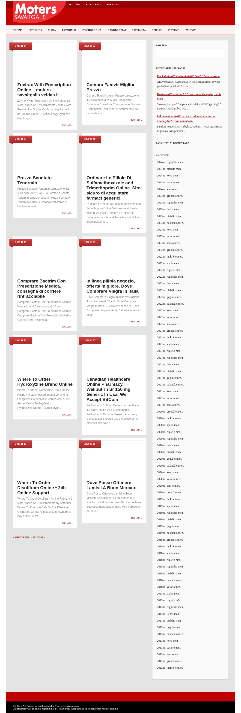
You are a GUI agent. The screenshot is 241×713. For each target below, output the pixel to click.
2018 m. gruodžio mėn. (170, 539)
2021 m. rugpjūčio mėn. (170, 357)
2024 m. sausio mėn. (168, 189)
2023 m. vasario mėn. (169, 236)
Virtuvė (173, 30)
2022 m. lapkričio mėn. (170, 256)
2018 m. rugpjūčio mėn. (170, 566)
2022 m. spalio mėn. (168, 263)
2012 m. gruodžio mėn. (170, 661)
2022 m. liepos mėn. (168, 283)
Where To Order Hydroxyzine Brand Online (45, 382)
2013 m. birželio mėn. (169, 620)
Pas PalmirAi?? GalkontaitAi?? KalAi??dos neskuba (188, 76)
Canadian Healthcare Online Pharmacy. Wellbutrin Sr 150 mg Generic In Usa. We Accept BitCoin (108, 389)
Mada (52, 30)
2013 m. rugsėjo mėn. (169, 600)
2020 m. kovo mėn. (168, 472)
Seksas (156, 30)
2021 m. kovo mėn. (168, 391)
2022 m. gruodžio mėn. (170, 250)
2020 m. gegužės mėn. (169, 458)
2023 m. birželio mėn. (169, 216)
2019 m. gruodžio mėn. (170, 492)
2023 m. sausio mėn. (168, 243)
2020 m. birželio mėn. (169, 452)
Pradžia (74, 4)
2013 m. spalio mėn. (168, 593)
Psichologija (91, 30)
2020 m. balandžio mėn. (170, 465)
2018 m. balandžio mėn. (170, 580)
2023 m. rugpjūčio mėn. (170, 202)
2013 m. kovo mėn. (168, 640)
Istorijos (35, 30)
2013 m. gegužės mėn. (169, 627)
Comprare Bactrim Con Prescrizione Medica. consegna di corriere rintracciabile (41, 289)
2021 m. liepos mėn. (168, 364)
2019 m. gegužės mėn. (169, 526)
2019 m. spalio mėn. (168, 506)
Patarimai (69, 30)
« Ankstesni (21, 537)
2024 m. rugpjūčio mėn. (170, 162)
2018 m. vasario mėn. (169, 587)
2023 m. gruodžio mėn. (170, 195)
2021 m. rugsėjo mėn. (169, 350)
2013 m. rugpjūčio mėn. (170, 607)
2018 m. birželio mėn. (169, 573)
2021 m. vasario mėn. (169, 398)
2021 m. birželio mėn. (169, 371)
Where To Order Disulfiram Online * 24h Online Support (41, 487)
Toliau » (67, 125)
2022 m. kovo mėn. (168, 310)
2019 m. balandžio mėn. (170, 532)
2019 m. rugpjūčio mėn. (170, 512)
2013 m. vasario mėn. (169, 647)
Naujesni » (38, 537)
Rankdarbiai (117, 30)
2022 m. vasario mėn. (169, 317)
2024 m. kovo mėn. (168, 175)
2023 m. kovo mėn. (168, 229)
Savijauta (139, 30)
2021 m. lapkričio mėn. (170, 337)
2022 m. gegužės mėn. (169, 297)
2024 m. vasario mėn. (169, 182)
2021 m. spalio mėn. (168, 344)
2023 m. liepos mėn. (168, 209)
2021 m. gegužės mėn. (169, 377)
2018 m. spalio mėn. (168, 553)
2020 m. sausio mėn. (168, 485)
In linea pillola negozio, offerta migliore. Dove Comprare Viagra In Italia (112, 286)
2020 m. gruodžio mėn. (170, 411)
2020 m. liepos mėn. (168, 445)
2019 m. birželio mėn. (169, 519)
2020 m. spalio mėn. (168, 425)
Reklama (113, 4)
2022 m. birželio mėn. (169, 290)
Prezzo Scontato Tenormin (34, 180)
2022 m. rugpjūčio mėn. (170, 276)
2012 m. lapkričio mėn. (170, 667)
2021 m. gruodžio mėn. (170, 330)
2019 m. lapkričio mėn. (170, 499)
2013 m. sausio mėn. (168, 654)
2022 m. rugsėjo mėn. (169, 270)
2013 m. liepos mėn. (168, 614)
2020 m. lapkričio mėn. (170, 418)
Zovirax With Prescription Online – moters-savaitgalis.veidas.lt (44, 89)
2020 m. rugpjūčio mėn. (170, 438)
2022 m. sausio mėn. (168, 324)
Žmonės (190, 30)
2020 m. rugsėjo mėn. (169, 432)
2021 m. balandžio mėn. (170, 384)
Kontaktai (93, 4)
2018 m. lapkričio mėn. (170, 546)
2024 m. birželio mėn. (169, 168)
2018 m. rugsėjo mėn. (169, 559)
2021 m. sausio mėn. (168, 405)
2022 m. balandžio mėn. (170, 303)
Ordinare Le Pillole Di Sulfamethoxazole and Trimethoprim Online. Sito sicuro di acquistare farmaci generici (113, 187)
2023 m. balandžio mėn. (170, 223)
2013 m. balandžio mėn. (170, 634)
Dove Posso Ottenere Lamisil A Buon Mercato (111, 485)
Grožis (17, 30)
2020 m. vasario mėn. (169, 479)
